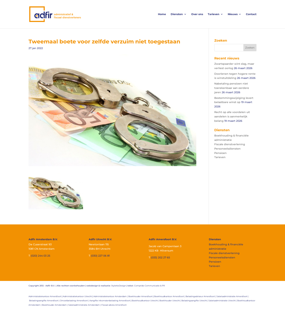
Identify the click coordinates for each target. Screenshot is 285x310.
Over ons (197, 14)
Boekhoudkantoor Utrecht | (145, 300)
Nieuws (233, 14)
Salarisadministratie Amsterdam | (84, 305)
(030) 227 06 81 (100, 255)
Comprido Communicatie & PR (149, 285)
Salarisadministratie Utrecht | (222, 300)
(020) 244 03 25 (40, 255)
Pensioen (220, 153)
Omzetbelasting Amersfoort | (74, 300)
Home (162, 14)
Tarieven (213, 14)
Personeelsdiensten (227, 148)
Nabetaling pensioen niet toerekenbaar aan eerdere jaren (231, 88)
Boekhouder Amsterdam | (55, 305)
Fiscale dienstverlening (229, 144)
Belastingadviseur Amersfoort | (201, 296)
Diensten (177, 14)
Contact (251, 14)
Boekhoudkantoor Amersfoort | (170, 296)
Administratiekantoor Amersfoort (45, 296)
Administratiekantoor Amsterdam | (110, 296)
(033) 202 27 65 (160, 257)
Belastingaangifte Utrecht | (194, 300)
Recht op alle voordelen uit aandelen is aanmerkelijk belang (232, 116)
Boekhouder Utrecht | (170, 300)
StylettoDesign (118, 285)
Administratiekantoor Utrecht (77, 296)
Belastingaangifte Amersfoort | (44, 300)
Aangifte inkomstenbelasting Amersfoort (109, 300)
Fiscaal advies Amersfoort (114, 305)
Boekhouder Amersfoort (140, 296)
